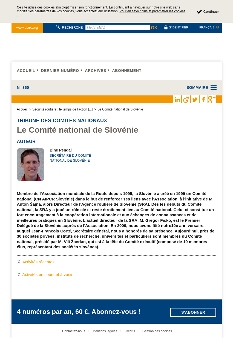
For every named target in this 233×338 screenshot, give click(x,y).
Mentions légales (105, 331)
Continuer (211, 12)
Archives (95, 70)
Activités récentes (38, 262)
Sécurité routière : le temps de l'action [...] (62, 109)
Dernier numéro (60, 70)
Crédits (130, 331)
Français (207, 27)
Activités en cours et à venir (47, 274)
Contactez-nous (73, 331)
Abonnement (126, 70)
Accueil (26, 70)
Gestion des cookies (157, 331)
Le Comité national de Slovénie (120, 109)
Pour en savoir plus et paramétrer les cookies (152, 11)
